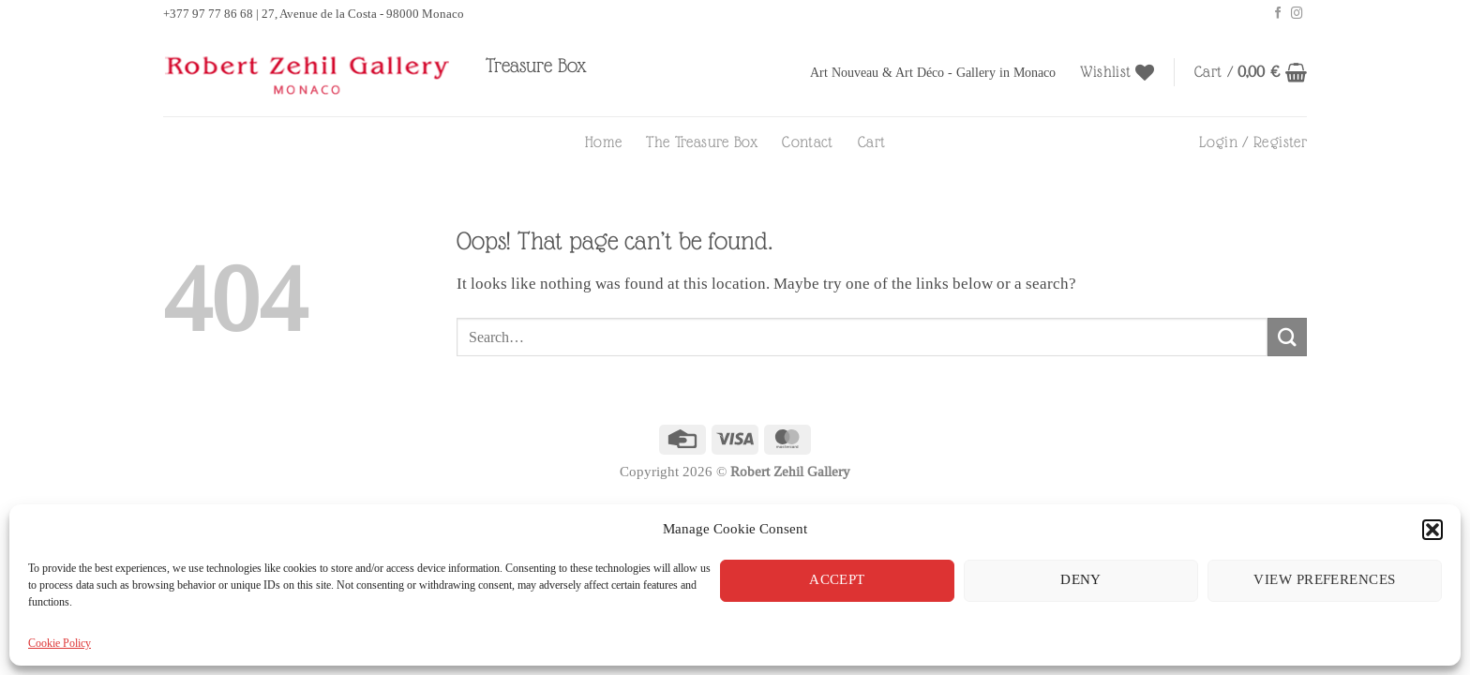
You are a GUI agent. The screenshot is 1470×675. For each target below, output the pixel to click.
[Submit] (1287, 337)
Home (603, 142)
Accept (837, 580)
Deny (1081, 580)
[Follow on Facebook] (1278, 14)
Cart (871, 142)
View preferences (1324, 580)
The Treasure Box (702, 142)
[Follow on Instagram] (1297, 14)
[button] (1432, 529)
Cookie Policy (59, 643)
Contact (807, 142)
